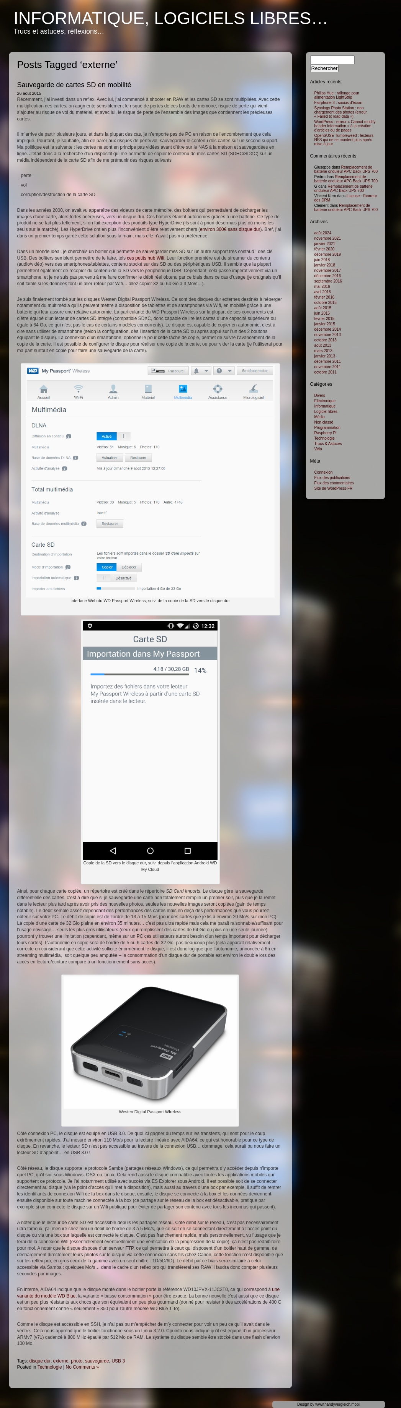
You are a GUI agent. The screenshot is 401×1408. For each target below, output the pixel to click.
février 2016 (324, 297)
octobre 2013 (325, 340)
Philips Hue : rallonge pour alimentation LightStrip (336, 95)
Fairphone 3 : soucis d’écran (338, 103)
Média (319, 417)
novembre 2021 (327, 238)
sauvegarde (97, 1361)
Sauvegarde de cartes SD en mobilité (74, 85)
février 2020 (324, 249)
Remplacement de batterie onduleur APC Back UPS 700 (346, 169)
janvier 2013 (324, 356)
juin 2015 (322, 313)
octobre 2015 (325, 302)
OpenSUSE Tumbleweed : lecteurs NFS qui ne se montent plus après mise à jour (344, 139)
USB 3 (118, 1361)
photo (76, 1361)
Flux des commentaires (334, 483)
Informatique (325, 406)
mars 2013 (323, 351)
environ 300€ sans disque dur (230, 229)
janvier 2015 (324, 324)
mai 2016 (322, 286)
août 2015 (323, 308)
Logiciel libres (326, 411)
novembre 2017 (327, 270)
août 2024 (323, 233)
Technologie (50, 1367)
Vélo (318, 449)
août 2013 (323, 345)
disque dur (40, 1361)
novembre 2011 (327, 367)
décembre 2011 (327, 361)
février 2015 (324, 319)
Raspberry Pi (325, 433)
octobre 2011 (325, 372)
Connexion (323, 472)
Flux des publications (332, 478)
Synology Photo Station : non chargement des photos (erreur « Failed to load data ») (340, 112)
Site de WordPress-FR (333, 488)
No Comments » (82, 1367)
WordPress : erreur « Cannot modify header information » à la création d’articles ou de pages (345, 126)
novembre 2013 (327, 335)
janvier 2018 (324, 265)
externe (61, 1361)
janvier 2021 (324, 244)
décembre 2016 (327, 276)
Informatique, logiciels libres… (171, 18)
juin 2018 (322, 260)
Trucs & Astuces (328, 444)
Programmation (327, 427)
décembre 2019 (327, 254)
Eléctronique (325, 401)
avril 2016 (322, 292)
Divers (319, 395)
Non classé (323, 422)
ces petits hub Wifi (145, 258)
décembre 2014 (327, 329)
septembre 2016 (328, 281)
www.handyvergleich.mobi (337, 1404)
